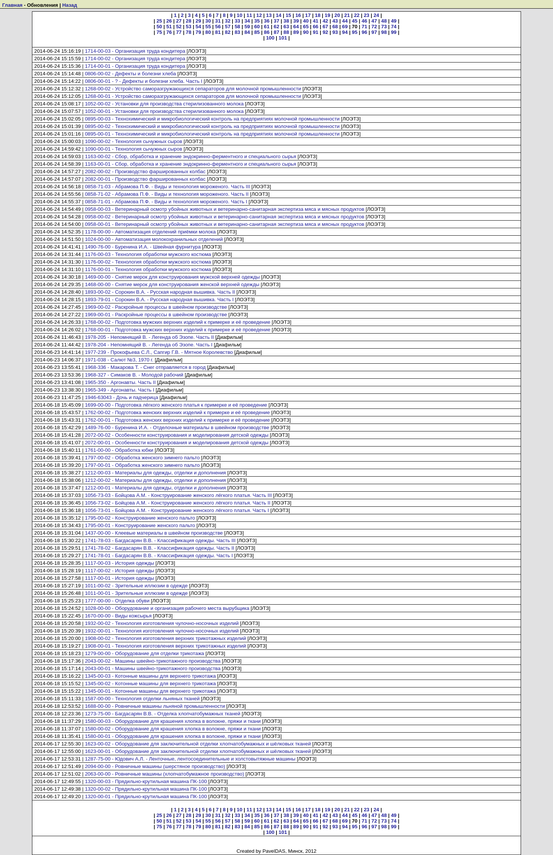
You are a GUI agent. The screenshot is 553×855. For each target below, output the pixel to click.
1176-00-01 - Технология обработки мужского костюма (148, 269)
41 (315, 21)
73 (384, 26)
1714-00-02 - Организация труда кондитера (135, 58)
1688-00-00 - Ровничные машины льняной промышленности (155, 706)
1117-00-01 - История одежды (119, 578)
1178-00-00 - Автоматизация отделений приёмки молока (150, 232)
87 (277, 32)
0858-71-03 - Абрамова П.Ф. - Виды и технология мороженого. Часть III (167, 186)
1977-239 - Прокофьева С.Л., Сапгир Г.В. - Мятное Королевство (159, 352)
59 (247, 26)
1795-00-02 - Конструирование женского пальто (140, 518)
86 (267, 32)
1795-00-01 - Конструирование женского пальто (140, 525)
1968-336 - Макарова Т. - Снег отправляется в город (145, 367)
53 (188, 26)
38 (286, 21)
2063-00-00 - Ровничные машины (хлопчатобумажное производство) (164, 774)
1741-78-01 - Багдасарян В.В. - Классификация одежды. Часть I (159, 555)
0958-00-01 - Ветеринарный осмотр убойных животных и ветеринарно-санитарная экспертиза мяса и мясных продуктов (225, 224)
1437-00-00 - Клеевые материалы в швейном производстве (154, 533)
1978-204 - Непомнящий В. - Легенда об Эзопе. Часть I (149, 344)
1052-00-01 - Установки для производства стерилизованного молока (164, 111)
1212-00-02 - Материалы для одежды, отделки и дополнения (155, 480)
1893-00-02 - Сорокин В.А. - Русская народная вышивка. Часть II (160, 292)
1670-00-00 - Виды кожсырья (118, 616)
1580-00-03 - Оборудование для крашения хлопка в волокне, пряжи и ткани (173, 721)
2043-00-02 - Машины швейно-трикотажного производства (153, 661)
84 (247, 32)
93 (335, 32)
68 (335, 26)
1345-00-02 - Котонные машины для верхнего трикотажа (150, 683)
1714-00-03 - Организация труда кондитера (135, 51)
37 (277, 21)
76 (169, 32)
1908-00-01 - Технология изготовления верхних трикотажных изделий (165, 646)
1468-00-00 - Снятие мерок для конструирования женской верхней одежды (172, 284)
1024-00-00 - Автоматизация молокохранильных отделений (154, 239)
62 (277, 26)
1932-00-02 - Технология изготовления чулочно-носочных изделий (162, 623)
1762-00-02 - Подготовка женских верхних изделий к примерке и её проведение (177, 412)
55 (208, 26)
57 (228, 26)
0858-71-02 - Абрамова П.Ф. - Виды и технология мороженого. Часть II (167, 194)
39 (296, 21)
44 (345, 21)
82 (228, 32)
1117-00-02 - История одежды (119, 570)
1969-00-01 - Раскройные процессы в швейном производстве (156, 314)
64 (296, 26)
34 (247, 21)
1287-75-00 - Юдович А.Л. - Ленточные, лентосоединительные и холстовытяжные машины (190, 759)
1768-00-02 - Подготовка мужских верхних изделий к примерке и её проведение (177, 322)
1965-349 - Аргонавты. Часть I (120, 390)
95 (354, 32)
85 (257, 32)
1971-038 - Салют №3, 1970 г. (119, 360)
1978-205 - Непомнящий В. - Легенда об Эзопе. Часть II (149, 337)
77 (179, 32)
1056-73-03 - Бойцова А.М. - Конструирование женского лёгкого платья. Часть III (178, 495)
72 (374, 26)
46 (364, 21)
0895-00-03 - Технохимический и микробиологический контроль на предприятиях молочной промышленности (212, 119)
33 (237, 21)
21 (347, 15)
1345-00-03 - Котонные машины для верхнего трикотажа (150, 676)
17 (308, 15)
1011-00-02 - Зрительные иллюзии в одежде (136, 585)
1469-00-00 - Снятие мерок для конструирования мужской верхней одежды (172, 277)
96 (364, 32)
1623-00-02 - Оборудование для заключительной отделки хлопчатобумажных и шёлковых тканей (198, 744)
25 (159, 21)
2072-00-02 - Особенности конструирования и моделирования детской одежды (177, 435)
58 (237, 26)
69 (345, 26)
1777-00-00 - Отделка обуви (117, 601)
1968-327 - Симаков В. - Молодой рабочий (134, 375)
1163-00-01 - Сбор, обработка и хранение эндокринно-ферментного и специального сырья (190, 164)
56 (218, 26)
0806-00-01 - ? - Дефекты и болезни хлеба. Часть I (143, 81)
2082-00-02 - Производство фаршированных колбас (145, 171)
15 (288, 15)
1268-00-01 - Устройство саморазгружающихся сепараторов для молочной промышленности (193, 96)
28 (188, 21)
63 (286, 26)
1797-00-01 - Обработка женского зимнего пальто (142, 465)
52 (179, 26)
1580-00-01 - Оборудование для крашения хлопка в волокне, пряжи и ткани (173, 736)
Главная (12, 5)
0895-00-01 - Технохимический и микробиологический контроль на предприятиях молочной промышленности (212, 134)
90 (305, 32)
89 (296, 32)
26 (169, 21)
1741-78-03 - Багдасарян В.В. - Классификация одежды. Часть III (160, 540)
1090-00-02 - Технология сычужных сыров (133, 141)
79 (198, 32)
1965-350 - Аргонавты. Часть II (120, 382)
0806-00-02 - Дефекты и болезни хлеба (130, 73)
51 (169, 26)
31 (218, 21)
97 (374, 32)
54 (198, 26)
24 (376, 15)
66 (315, 26)
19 (327, 15)
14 (278, 15)
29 (198, 21)
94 (345, 32)
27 (179, 21)
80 (208, 32)
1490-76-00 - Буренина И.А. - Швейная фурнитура (143, 247)
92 (325, 32)
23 (366, 15)
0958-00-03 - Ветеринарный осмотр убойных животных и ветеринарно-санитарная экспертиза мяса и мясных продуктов (225, 209)
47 (374, 21)
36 (267, 21)
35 (257, 21)
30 (208, 21)
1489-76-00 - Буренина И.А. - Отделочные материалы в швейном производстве (177, 427)
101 (283, 38)
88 (286, 32)
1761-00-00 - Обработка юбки (119, 450)
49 (394, 21)
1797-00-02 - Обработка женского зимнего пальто (142, 457)
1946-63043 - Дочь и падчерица (121, 397)
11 (249, 15)
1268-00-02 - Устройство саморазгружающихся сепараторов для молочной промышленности (193, 88)
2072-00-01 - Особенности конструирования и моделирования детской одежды (177, 442)
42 (325, 21)
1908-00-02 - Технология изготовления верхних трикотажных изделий (165, 638)
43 (335, 21)
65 (305, 26)
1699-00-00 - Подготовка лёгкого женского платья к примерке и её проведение (176, 405)
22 (357, 15)
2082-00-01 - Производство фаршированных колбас (145, 179)
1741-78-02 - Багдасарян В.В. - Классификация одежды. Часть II (159, 548)
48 (384, 21)
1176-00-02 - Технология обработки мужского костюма (148, 262)
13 (269, 15)
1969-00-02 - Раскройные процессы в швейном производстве (156, 307)
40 (305, 21)
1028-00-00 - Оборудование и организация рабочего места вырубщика (167, 608)
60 (257, 26)
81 (218, 32)
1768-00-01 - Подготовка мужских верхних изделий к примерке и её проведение (177, 329)
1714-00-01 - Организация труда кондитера (135, 66)
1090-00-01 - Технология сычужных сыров (133, 149)
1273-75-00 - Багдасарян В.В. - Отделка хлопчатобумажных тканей (162, 713)
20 (337, 15)
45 (354, 21)
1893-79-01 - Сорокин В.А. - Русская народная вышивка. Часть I (159, 299)
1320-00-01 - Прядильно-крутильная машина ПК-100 (146, 796)
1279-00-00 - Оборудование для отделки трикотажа (144, 653)
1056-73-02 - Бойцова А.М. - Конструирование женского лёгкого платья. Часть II (177, 503)
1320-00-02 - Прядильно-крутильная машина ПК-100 (146, 789)
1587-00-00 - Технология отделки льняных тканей (142, 698)
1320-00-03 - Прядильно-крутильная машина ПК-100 (146, 781)
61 (267, 26)
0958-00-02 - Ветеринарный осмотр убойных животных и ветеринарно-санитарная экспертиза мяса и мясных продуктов (225, 216)
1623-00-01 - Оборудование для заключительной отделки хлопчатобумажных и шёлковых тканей (198, 751)
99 (394, 32)
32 (228, 21)
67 (325, 26)
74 (394, 26)
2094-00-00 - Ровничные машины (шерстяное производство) (155, 766)
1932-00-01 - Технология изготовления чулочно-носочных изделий (162, 631)
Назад (69, 5)
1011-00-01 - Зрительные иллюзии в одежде (136, 593)
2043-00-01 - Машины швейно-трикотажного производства (153, 668)
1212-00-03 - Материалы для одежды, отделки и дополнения (155, 473)
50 (159, 26)
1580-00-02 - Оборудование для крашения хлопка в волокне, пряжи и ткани (173, 729)
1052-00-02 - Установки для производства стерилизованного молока (164, 104)
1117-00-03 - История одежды (119, 563)
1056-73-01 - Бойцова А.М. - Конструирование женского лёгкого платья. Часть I (177, 510)
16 (298, 15)
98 (384, 32)
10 (239, 15)
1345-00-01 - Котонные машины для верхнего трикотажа (150, 691)
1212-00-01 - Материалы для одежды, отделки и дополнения (155, 488)
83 (237, 32)
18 (318, 15)
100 (270, 38)
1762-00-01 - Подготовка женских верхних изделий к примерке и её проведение (177, 420)
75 (159, 32)
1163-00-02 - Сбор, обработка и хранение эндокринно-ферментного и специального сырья (190, 156)
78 (188, 32)
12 (259, 15)
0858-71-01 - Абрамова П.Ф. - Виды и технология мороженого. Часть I (166, 201)
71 (364, 26)
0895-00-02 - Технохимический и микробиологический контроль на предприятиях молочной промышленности (212, 126)
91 (315, 32)
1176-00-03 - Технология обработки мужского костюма (148, 254)
